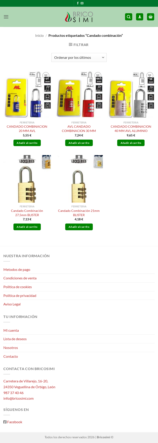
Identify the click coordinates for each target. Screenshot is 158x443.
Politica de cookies (17, 287)
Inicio (39, 35)
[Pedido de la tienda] (78, 57)
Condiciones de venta (20, 278)
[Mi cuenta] (139, 17)
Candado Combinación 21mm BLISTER (79, 213)
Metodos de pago (16, 269)
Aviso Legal (12, 304)
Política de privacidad (19, 295)
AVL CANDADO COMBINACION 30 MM (79, 129)
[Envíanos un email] (82, 3)
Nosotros (10, 347)
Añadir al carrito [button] (27, 142)
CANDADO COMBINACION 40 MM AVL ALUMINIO (131, 129)
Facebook (14, 422)
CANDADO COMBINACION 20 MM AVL (27, 129)
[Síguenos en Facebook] (77, 3)
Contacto (10, 356)
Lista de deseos (15, 339)
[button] (6, 16)
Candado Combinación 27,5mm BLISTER (27, 213)
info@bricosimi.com (18, 398)
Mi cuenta (11, 330)
